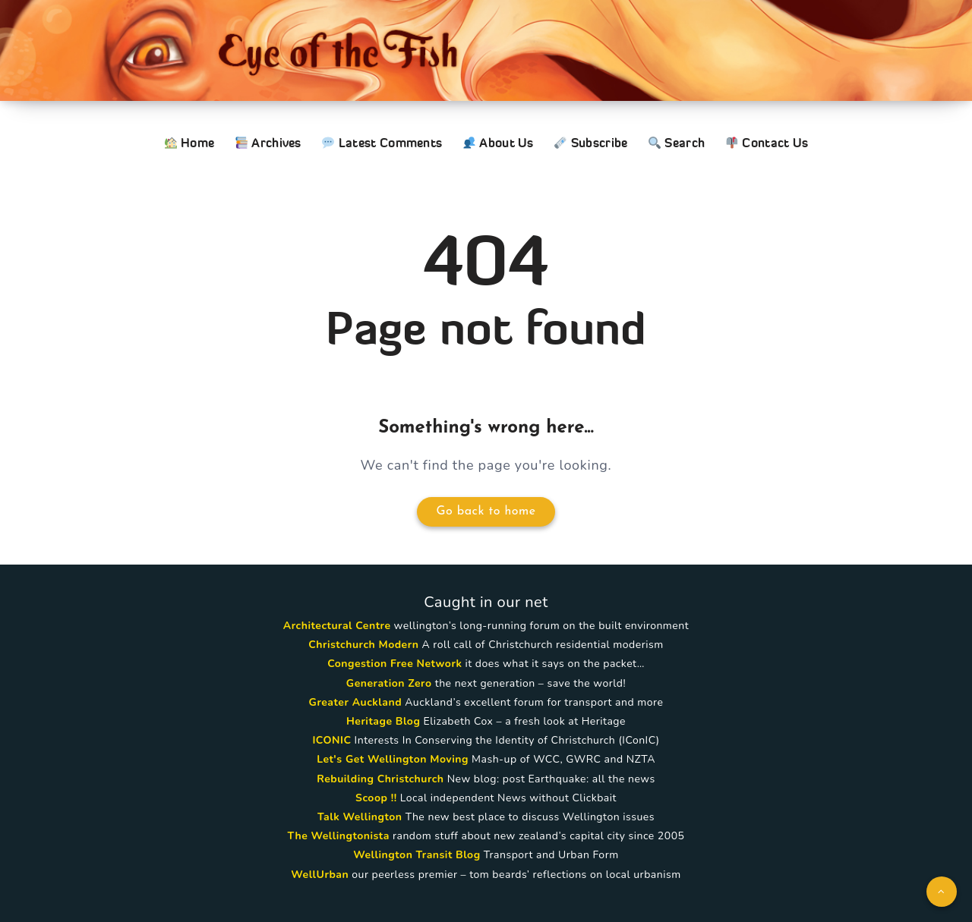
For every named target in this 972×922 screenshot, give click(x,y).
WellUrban (320, 874)
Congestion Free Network (394, 663)
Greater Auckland (355, 702)
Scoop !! (376, 798)
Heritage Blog (383, 721)
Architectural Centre (337, 625)
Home (190, 142)
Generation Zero (389, 683)
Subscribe (590, 142)
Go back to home (485, 511)
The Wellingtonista (339, 836)
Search (677, 142)
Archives (268, 142)
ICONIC (331, 740)
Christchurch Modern (363, 644)
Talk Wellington (359, 817)
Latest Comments (382, 142)
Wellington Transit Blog (416, 855)
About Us (498, 142)
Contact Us (767, 142)
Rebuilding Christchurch (380, 779)
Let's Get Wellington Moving (393, 759)
